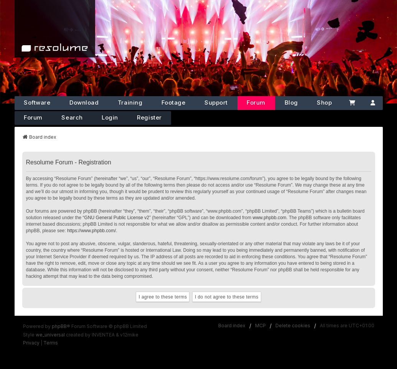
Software (37, 102)
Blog (291, 102)
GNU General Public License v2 (116, 217)
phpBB (59, 326)
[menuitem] (31, 343)
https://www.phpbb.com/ (91, 230)
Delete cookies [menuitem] (292, 325)
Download (84, 102)
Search (71, 117)
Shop (324, 102)
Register (149, 117)
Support (216, 102)
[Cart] (352, 103)
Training (130, 102)
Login (110, 117)
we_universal (50, 335)
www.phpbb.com (270, 217)
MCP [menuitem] (260, 325)
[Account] (373, 103)
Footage (173, 102)
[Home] (55, 28)
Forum (256, 102)
